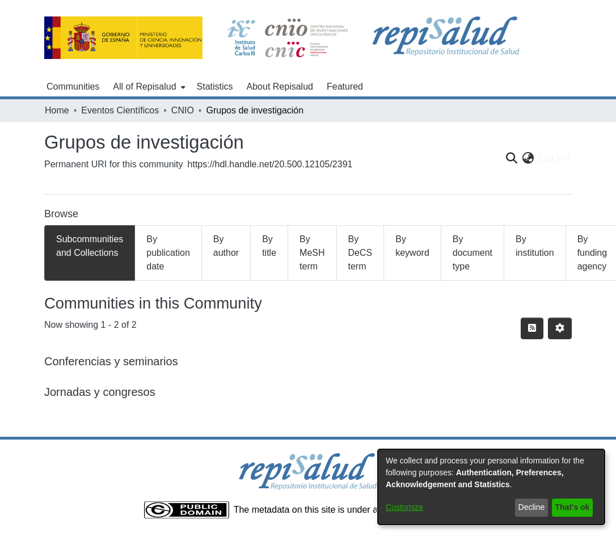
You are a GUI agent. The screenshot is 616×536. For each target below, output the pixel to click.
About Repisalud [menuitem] (280, 86)
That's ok (572, 507)
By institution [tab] (535, 246)
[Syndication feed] (532, 328)
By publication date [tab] (168, 252)
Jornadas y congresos (99, 392)
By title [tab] (269, 246)
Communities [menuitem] (73, 86)
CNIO (182, 110)
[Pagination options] (560, 328)
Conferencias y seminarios (111, 361)
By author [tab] (226, 246)
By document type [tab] (472, 252)
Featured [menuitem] (345, 86)
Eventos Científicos (120, 110)
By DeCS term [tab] (360, 252)
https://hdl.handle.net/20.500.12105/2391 (270, 164)
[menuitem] (148, 87)
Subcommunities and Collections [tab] (89, 246)
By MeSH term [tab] (311, 252)
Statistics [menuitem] (215, 86)
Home (57, 110)
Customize (404, 507)
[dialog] (491, 487)
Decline (531, 507)
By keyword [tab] (412, 246)
